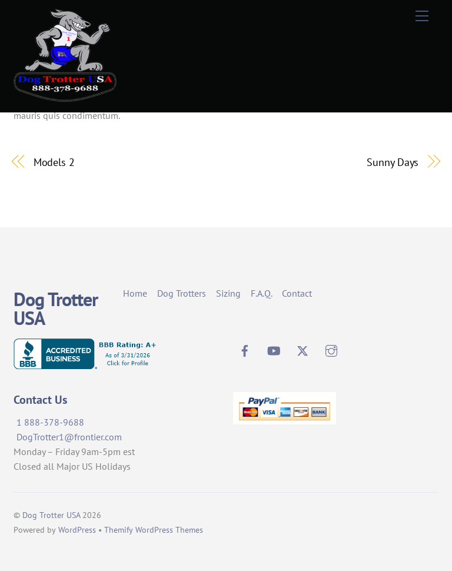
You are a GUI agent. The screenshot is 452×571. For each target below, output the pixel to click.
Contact (297, 293)
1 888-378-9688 (50, 422)
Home (135, 293)
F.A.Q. (261, 293)
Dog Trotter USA (51, 515)
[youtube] (273, 349)
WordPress (77, 529)
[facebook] (245, 349)
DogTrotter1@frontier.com (69, 437)
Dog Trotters (181, 293)
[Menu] (422, 16)
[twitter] (302, 349)
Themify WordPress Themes (153, 529)
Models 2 (54, 162)
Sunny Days (392, 162)
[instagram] (331, 349)
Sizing (228, 293)
